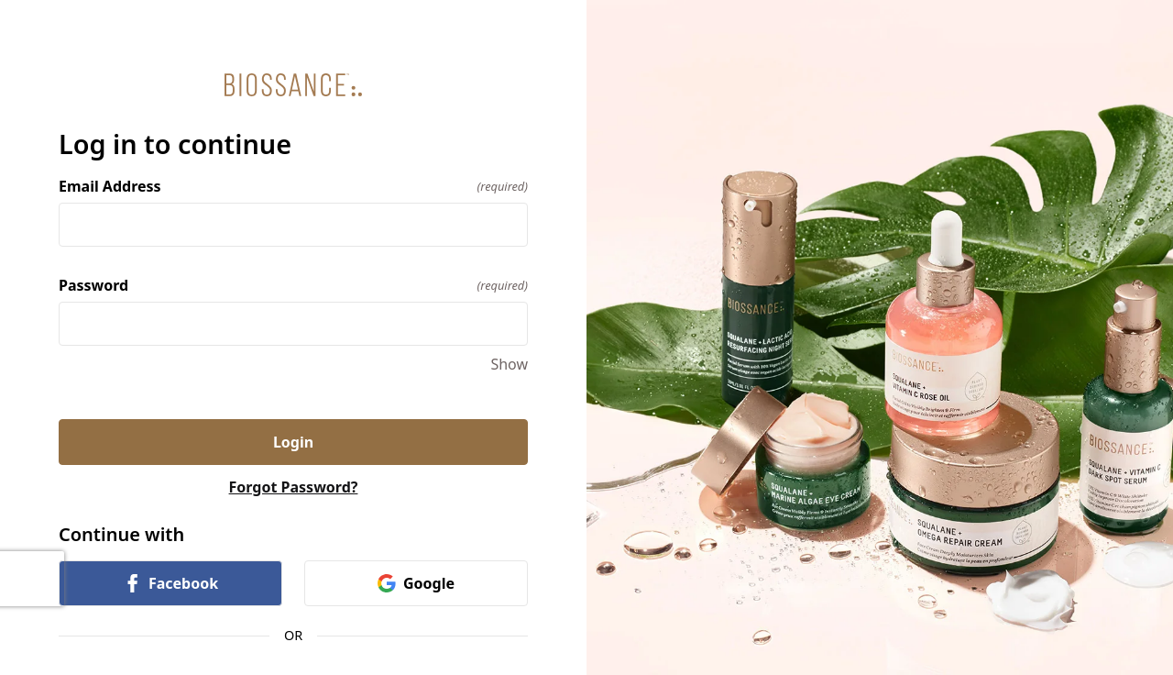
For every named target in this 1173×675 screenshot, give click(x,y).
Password (293, 285)
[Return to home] (293, 84)
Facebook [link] (170, 583)
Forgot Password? (293, 487)
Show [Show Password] (509, 364)
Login (293, 442)
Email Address (293, 186)
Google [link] (416, 583)
